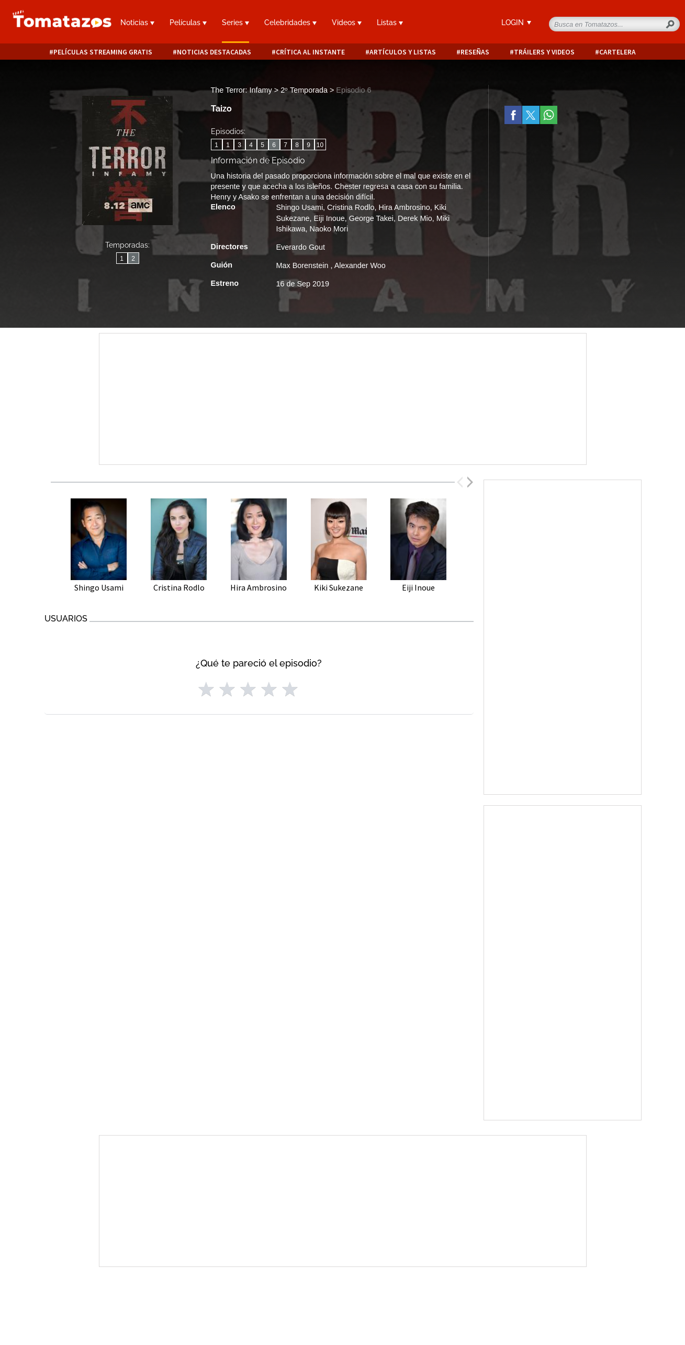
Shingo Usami (299, 207)
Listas (390, 22)
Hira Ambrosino (404, 207)
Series (235, 22)
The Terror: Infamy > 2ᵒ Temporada (270, 90)
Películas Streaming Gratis (102, 52)
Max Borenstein (303, 265)
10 (320, 145)
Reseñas (475, 52)
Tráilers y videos (544, 52)
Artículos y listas (402, 52)
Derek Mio (415, 218)
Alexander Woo (360, 265)
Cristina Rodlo (350, 207)
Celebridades (290, 22)
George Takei (371, 218)
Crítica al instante (310, 52)
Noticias (137, 22)
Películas (188, 22)
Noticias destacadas (214, 52)
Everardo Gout (300, 247)
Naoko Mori (329, 229)
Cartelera (617, 52)
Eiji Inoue (329, 218)
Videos (347, 22)
